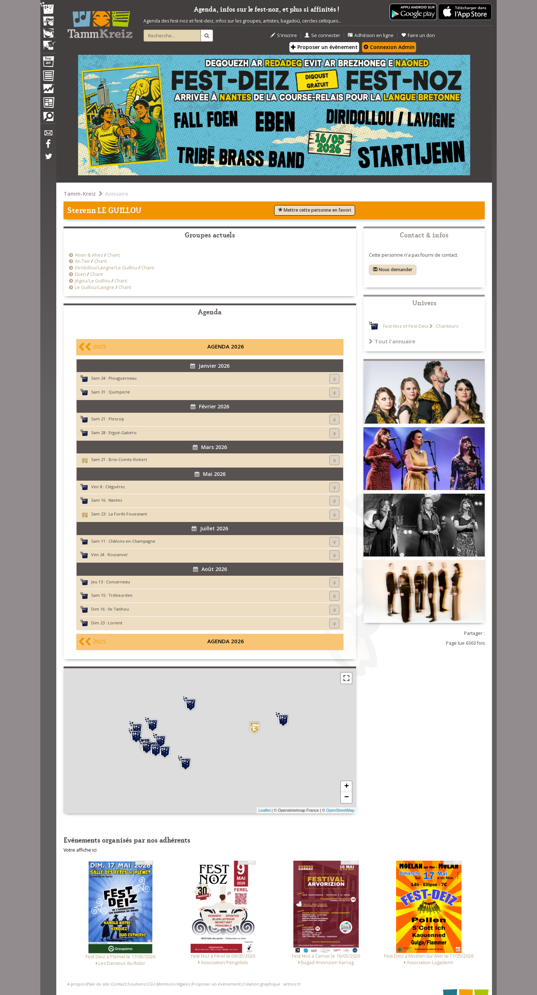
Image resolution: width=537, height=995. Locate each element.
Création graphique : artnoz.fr (271, 984)
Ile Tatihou (118, 609)
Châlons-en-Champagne (132, 541)
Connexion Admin (389, 47)
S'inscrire (283, 35)
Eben (80, 274)
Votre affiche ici (80, 850)
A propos (76, 984)
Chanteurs (446, 326)
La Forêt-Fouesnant (128, 514)
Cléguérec (115, 486)
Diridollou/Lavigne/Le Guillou (106, 268)
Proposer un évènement (324, 47)
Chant (113, 255)
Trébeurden (121, 595)
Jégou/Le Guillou (92, 281)
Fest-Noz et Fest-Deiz (405, 326)
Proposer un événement (216, 984)
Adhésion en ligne (371, 35)
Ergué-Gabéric (123, 432)
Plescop (116, 418)
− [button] (346, 797)
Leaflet (264, 810)
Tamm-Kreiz (80, 193)
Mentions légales (173, 984)
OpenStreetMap (340, 810)
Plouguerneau (123, 378)
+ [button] (346, 786)
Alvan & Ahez (89, 255)
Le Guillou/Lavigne (94, 287)
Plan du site (98, 984)
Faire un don (418, 35)
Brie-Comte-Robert (128, 459)
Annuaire (117, 193)
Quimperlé (119, 392)
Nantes (115, 500)
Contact (118, 984)
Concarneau (118, 581)
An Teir (82, 261)
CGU (151, 984)
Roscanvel (117, 554)
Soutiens (136, 984)
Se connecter (322, 35)
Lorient (115, 622)
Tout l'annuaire (392, 341)
